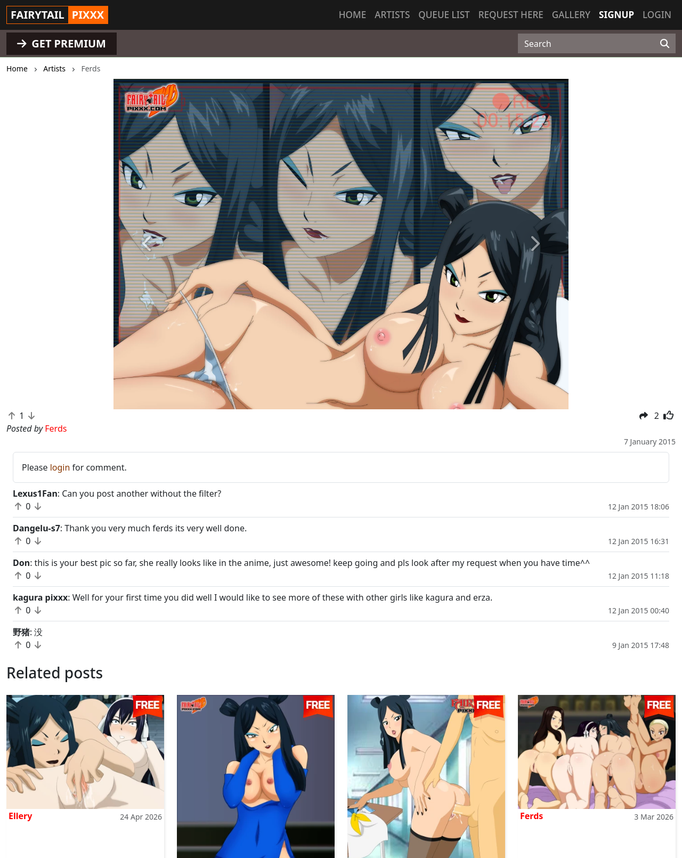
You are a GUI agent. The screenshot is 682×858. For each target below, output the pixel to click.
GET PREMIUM (61, 43)
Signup (616, 15)
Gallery (571, 15)
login (60, 467)
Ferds (531, 816)
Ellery (20, 816)
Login (657, 15)
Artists (392, 15)
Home (352, 15)
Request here (510, 15)
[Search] (665, 44)
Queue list (443, 15)
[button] (147, 244)
